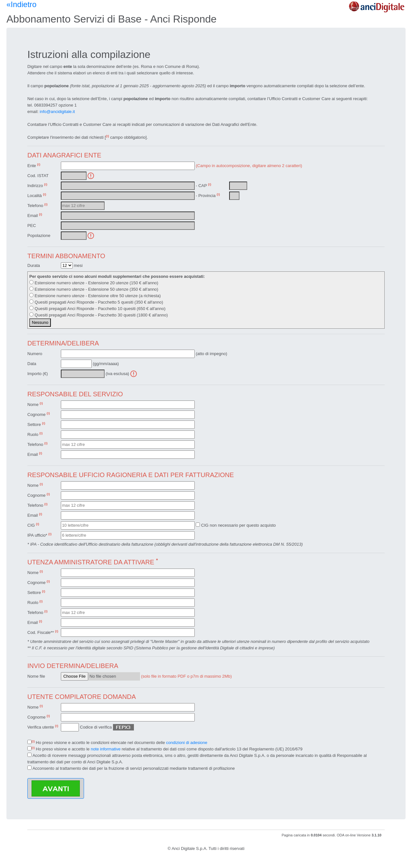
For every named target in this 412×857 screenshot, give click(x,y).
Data (31, 363)
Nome (35, 404)
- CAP (203, 185)
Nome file (36, 676)
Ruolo (34, 434)
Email (34, 215)
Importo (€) (37, 373)
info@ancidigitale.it (57, 111)
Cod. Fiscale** (42, 632)
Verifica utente (42, 727)
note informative (106, 749)
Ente (33, 165)
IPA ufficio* (39, 535)
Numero (34, 353)
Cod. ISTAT (38, 175)
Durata (33, 265)
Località (36, 195)
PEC (31, 225)
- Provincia (208, 195)
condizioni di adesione (186, 742)
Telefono (37, 205)
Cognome (38, 414)
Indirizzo (37, 185)
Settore (36, 424)
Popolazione (39, 235)
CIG (33, 525)
